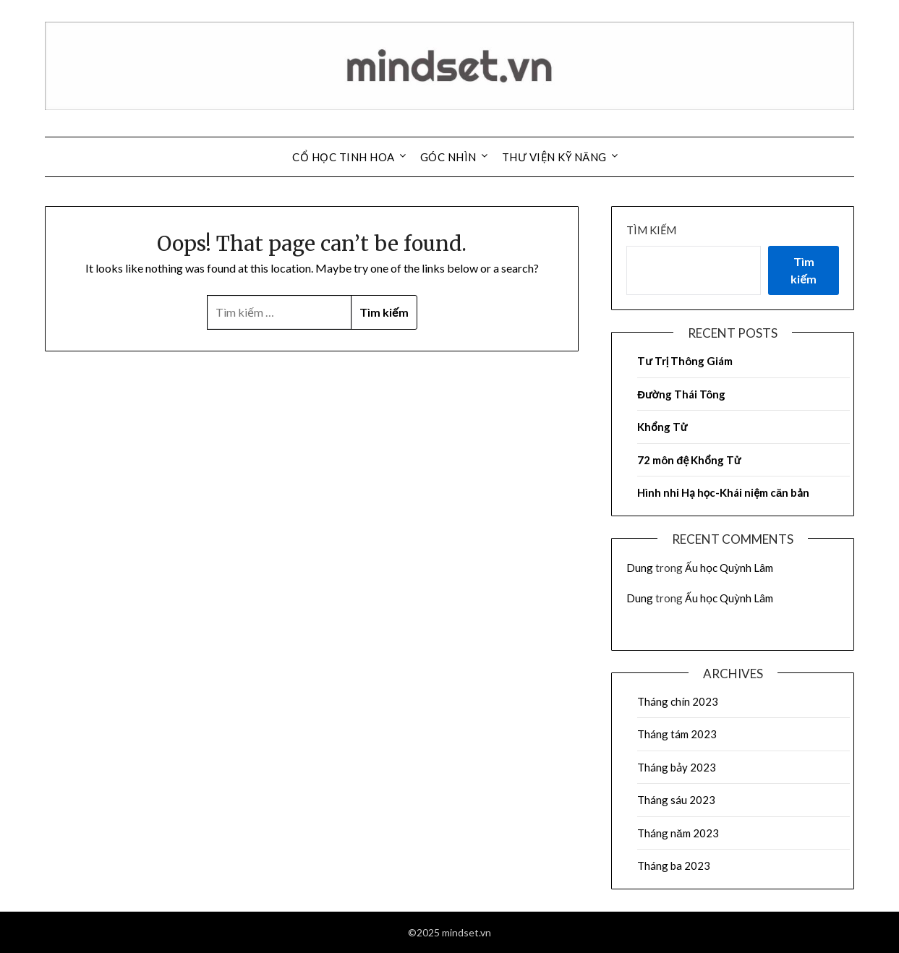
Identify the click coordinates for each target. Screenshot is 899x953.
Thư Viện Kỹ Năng (554, 156)
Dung (639, 567)
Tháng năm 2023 (677, 832)
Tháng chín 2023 (677, 701)
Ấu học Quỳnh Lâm (729, 567)
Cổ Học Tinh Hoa (343, 156)
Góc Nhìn (448, 156)
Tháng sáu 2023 (676, 799)
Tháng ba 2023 (673, 865)
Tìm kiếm (651, 229)
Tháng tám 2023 (677, 733)
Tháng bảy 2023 (676, 767)
